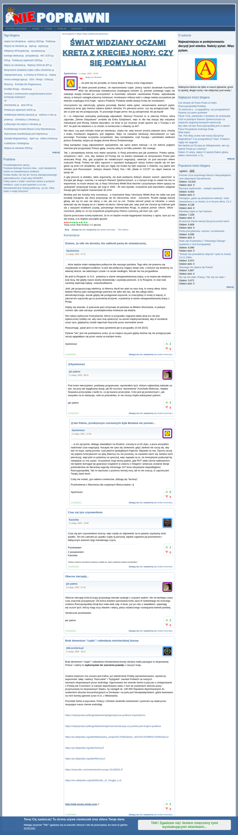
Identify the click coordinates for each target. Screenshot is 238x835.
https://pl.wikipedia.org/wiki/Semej (84, 747)
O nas (48, 28)
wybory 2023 (34, 41)
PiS (6, 60)
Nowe (35, 28)
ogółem (183, 170)
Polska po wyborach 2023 (26, 60)
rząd (51, 74)
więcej (56, 152)
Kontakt (77, 28)
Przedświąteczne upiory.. (17, 165)
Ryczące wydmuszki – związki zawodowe (201, 188)
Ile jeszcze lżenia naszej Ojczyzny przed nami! (204, 221)
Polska (49, 41)
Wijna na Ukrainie (13, 65)
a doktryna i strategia (15, 143)
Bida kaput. (184, 132)
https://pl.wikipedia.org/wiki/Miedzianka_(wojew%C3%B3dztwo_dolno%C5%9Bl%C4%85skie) (117, 736)
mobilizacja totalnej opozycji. (19, 114)
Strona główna (16, 28)
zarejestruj (91, 230)
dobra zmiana (47, 138)
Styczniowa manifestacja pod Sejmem (24, 133)
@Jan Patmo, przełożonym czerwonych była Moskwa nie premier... (113, 423)
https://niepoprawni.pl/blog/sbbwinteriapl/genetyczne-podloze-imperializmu (105, 715)
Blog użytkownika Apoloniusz (95, 34)
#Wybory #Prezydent (15, 50)
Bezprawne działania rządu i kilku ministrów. (28, 70)
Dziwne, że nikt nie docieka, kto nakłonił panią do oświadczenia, (106, 243)
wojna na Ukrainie (13, 41)
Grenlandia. (10, 105)
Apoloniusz (70, 73)
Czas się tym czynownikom (85, 512)
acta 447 (25, 105)
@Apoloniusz (76, 364)
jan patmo (74, 371)
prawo (7, 119)
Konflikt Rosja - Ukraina (17, 89)
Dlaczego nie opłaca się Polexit (196, 267)
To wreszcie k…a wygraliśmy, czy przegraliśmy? (204, 109)
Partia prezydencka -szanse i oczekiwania (201, 231)
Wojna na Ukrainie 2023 (17, 148)
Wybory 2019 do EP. (38, 65)
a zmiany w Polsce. (34, 74)
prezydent (30, 55)
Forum (61, 28)
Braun (7, 84)
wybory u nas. (46, 114)
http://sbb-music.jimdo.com (82, 804)
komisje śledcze (12, 55)
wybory (42, 46)
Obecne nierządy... (77, 576)
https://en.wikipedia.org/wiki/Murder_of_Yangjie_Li (93, 780)
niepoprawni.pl (12, 74)
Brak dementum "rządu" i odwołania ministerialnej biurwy (102, 640)
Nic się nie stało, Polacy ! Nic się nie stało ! (202, 277)
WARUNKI (29, 828)
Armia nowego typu (14, 79)
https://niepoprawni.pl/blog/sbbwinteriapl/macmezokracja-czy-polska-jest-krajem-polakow (113, 726)
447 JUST (45, 55)
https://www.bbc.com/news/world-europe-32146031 (94, 769)
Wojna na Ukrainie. (14, 46)
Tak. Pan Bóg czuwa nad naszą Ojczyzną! (201, 135)
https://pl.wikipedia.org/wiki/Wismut (85, 758)
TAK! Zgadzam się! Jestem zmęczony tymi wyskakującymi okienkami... (184, 825)
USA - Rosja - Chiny (40, 79)
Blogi (79, 34)
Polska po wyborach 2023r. (18, 109)
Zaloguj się (77, 230)
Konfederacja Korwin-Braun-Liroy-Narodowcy (28, 129)
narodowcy (37, 50)
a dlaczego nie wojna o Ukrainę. (21, 124)
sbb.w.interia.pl (75, 648)
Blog (67, 230)
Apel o (32, 138)
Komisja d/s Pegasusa (27, 84)
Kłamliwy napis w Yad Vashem (195, 211)
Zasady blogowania (14, 138)
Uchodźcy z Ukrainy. (26, 119)
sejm (31, 46)
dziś (192, 171)
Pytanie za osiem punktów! (192, 112)
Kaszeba (74, 519)
